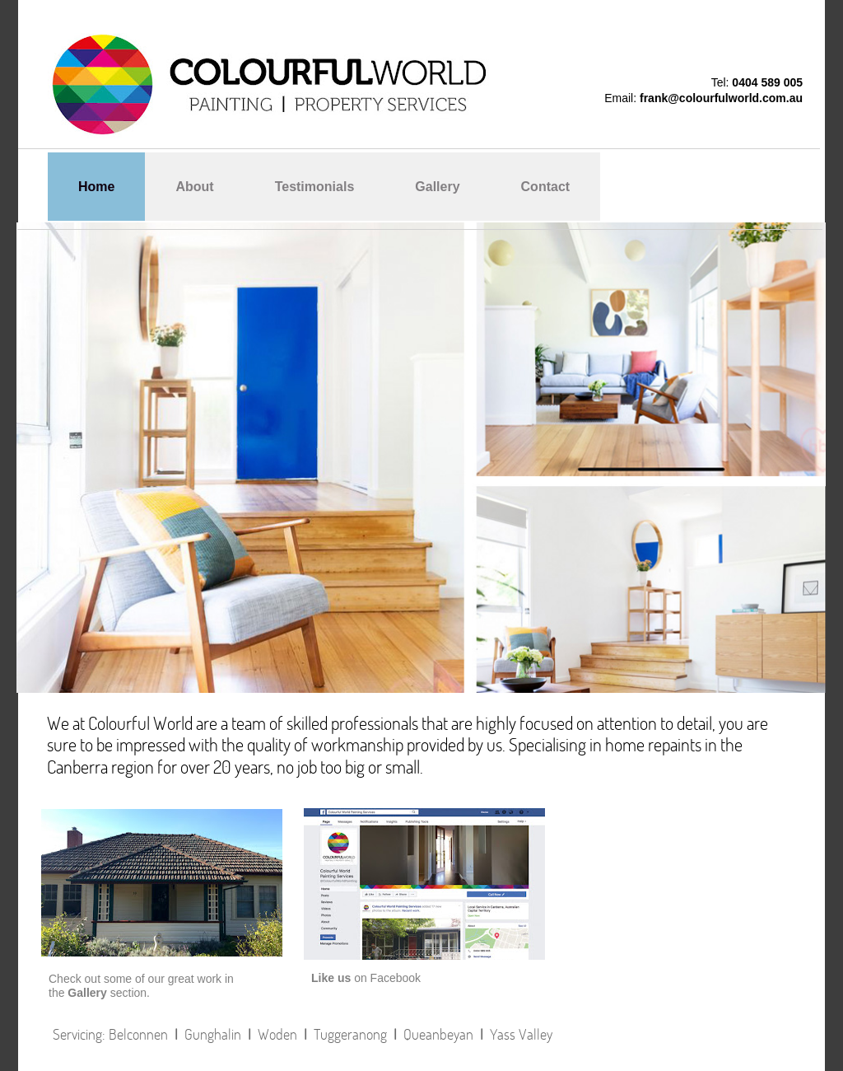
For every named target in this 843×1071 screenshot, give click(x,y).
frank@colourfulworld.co (707, 98)
